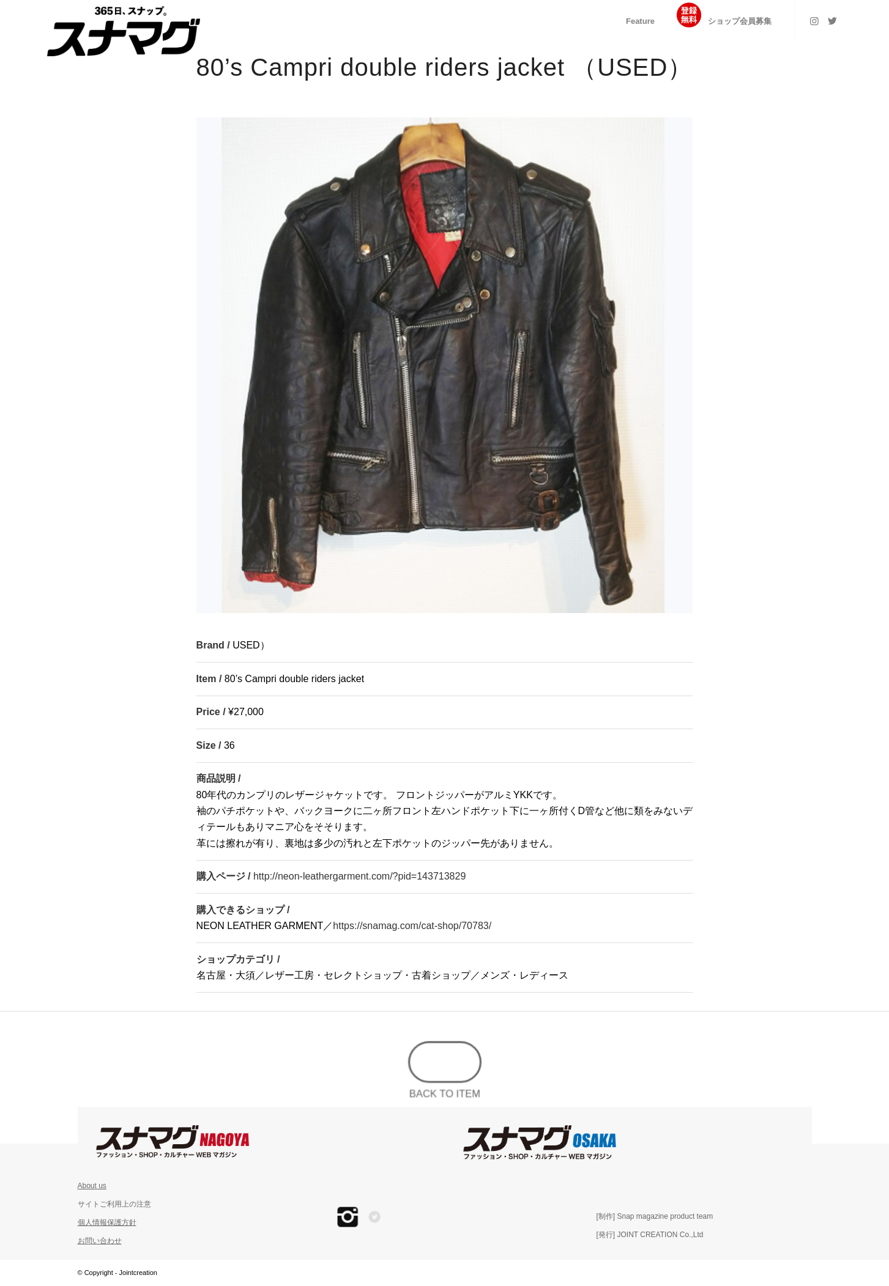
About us (92, 1185)
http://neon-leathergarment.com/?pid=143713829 (359, 876)
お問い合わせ (100, 1240)
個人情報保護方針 (107, 1222)
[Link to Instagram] (814, 21)
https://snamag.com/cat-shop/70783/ (412, 925)
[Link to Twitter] (833, 21)
